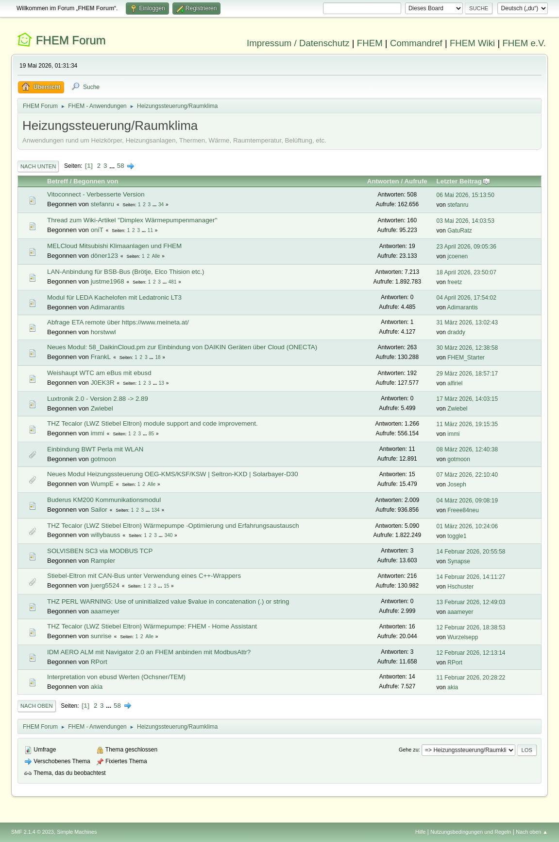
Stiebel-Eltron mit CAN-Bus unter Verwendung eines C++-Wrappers (144, 575)
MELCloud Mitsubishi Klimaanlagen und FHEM (114, 246)
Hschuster (460, 586)
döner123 (104, 255)
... (113, 165)
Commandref (416, 43)
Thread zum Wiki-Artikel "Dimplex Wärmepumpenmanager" (132, 220)
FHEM (370, 43)
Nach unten (38, 166)
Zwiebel (102, 408)
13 (161, 383)
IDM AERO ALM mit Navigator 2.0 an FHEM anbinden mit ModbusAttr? (149, 652)
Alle (156, 256)
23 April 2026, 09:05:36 (466, 246)
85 (151, 433)
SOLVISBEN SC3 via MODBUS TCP (99, 551)
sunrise (101, 636)
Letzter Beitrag (464, 181)
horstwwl (103, 332)
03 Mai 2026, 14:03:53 (465, 220)
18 (157, 357)
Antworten (383, 181)
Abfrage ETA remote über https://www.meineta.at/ (118, 322)
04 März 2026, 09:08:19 (467, 500)
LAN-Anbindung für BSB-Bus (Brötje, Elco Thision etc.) (125, 271)
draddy (456, 332)
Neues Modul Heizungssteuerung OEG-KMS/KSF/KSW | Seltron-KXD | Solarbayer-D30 (172, 474)
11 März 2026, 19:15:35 (467, 424)
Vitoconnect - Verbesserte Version (96, 194)
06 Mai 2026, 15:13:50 (465, 195)
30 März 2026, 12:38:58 (467, 347)
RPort (99, 661)
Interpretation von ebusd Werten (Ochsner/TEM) (116, 677)
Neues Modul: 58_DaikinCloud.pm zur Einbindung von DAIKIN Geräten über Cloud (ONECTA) (182, 347)
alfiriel (454, 383)
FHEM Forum (71, 40)
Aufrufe (415, 181)
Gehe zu (409, 749)
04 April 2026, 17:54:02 (466, 297)
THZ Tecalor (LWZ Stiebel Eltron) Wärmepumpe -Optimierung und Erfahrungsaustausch (173, 525)
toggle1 (456, 536)
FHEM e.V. (524, 43)
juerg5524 (105, 585)
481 (173, 282)
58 (120, 165)
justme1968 (107, 281)
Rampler (103, 560)
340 (169, 535)
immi (97, 433)
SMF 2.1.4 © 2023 (32, 832)
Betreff (57, 181)
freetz (454, 282)
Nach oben (36, 706)
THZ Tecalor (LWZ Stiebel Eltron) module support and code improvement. (152, 423)
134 (156, 510)
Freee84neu (463, 510)
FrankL (101, 356)
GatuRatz (459, 230)
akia (96, 686)
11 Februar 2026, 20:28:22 (471, 677)
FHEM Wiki (472, 43)
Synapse (458, 561)
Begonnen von (96, 181)
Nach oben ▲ (532, 832)
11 (150, 230)
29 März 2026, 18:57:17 (467, 373)
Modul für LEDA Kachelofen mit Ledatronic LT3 (114, 297)
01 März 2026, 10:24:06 (467, 526)
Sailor (99, 509)
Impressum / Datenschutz (298, 43)
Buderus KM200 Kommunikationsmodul (104, 499)
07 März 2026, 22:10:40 (467, 474)
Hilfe (420, 832)
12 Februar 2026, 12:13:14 (471, 652)
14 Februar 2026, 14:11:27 (471, 576)
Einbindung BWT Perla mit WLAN (95, 449)
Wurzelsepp (462, 637)
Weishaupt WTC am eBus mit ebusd (99, 372)
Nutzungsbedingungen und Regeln (470, 832)
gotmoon (103, 459)
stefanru (102, 204)
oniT (97, 229)
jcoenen (457, 256)
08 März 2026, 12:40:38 (467, 449)
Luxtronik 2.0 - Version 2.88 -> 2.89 (97, 398)
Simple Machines (77, 832)
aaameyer (105, 611)
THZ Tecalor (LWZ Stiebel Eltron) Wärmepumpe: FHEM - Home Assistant (152, 626)
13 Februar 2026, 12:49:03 (471, 602)
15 (166, 586)
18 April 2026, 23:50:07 (466, 272)
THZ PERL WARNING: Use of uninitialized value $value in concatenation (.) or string (168, 601)
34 (161, 204)
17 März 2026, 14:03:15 (467, 398)
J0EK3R (103, 382)
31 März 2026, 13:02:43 (467, 322)
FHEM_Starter (466, 357)
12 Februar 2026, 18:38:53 (471, 627)
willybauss (105, 534)
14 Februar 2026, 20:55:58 (471, 551)
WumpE (102, 483)
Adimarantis (107, 307)
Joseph (456, 484)
